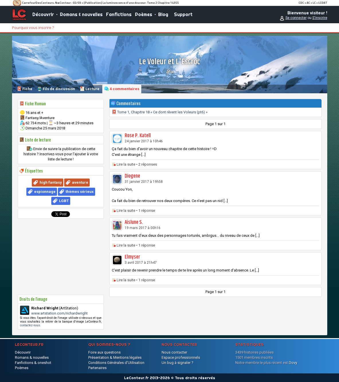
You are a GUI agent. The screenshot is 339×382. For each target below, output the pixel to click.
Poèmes (143, 14)
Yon (169, 71)
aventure (80, 182)
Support (183, 14)
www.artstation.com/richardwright (59, 313)
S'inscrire (319, 18)
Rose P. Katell (138, 136)
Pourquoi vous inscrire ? (33, 27)
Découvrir (43, 14)
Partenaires (97, 368)
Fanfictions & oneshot (33, 362)
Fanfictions (119, 14)
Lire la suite (126, 164)
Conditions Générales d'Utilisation (116, 362)
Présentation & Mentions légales (115, 357)
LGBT (64, 201)
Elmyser (132, 257)
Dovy (293, 362)
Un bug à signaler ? (177, 362)
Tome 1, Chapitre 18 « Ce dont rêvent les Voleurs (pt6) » (159, 112)
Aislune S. (134, 222)
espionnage (45, 191)
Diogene (132, 176)
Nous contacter (174, 352)
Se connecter (296, 18)
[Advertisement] (61, 256)
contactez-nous (30, 325)
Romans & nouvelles (81, 14)
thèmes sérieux (80, 191)
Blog (163, 14)
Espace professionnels (181, 357)
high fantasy (51, 182)
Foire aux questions (104, 352)
